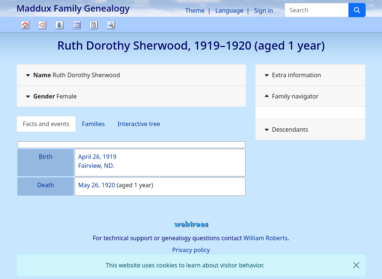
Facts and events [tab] (46, 124)
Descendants (285, 129)
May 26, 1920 (96, 185)
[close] (356, 265)
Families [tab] (93, 124)
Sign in (263, 10)
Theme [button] (195, 10)
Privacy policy (191, 250)
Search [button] (111, 25)
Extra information (292, 74)
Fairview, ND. (96, 166)
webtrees (191, 224)
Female (50, 96)
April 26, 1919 (97, 157)
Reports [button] (94, 25)
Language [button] (229, 10)
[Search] (357, 10)
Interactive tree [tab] (139, 124)
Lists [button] (59, 25)
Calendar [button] (76, 25)
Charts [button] (42, 25)
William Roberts (266, 238)
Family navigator (291, 96)
